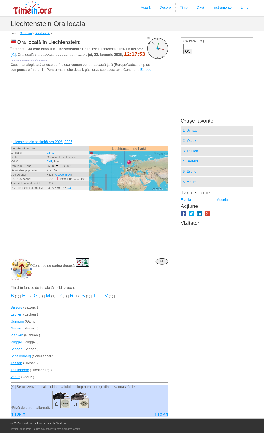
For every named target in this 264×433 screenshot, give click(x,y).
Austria (222, 200)
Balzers (16, 307)
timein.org (28, 423)
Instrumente (222, 7)
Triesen (16, 363)
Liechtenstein (42, 33)
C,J (69, 187)
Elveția (186, 200)
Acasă (145, 7)
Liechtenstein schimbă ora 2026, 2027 (42, 142)
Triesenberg (20, 370)
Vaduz (51, 152)
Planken (17, 335)
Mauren (16, 328)
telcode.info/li (63, 174)
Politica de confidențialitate (47, 429)
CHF (49, 161)
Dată (200, 7)
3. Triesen (190, 151)
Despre (165, 7)
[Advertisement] (89, 107)
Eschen (16, 314)
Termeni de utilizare (21, 429)
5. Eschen (190, 171)
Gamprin (17, 321)
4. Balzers (190, 161)
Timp (184, 7)
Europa (145, 70)
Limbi (245, 7)
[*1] (13, 55)
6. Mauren (190, 182)
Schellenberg (21, 356)
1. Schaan (190, 130)
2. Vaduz (189, 140)
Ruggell (16, 342)
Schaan (16, 349)
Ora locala (26, 33)
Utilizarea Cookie (71, 429)
